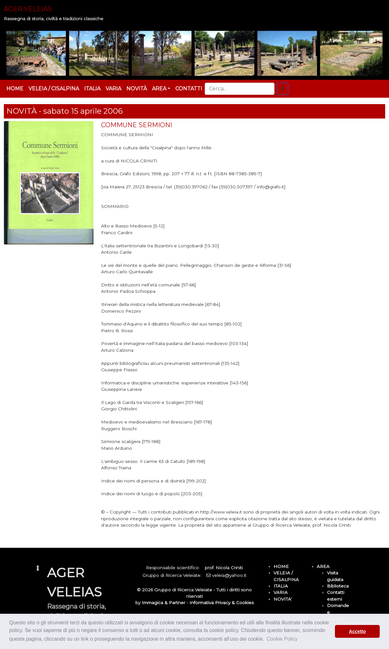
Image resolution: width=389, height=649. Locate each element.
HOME (14, 89)
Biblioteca (338, 585)
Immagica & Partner (163, 602)
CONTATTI (188, 89)
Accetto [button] (357, 631)
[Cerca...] (239, 89)
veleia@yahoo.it (229, 575)
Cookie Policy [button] (282, 639)
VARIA (113, 89)
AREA (323, 566)
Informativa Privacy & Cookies (221, 602)
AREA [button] (159, 89)
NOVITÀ (136, 89)
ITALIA (92, 89)
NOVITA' (283, 599)
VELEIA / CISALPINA (53, 89)
